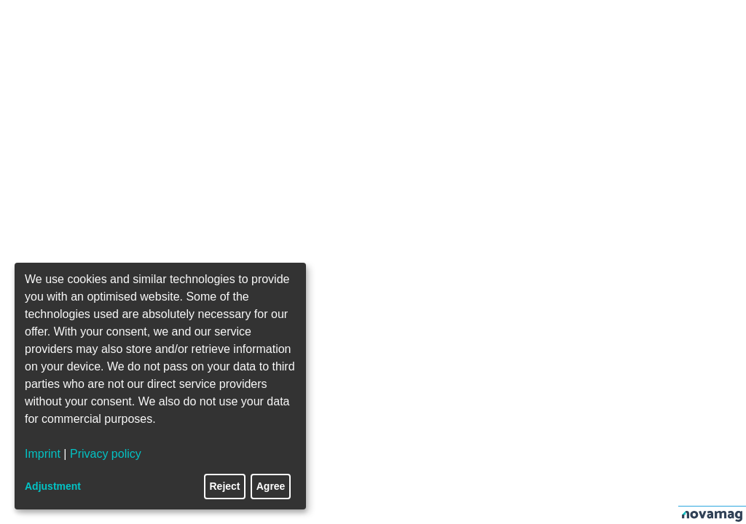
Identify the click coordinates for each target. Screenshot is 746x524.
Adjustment (53, 486)
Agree (271, 486)
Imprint (42, 454)
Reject (225, 486)
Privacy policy (105, 454)
